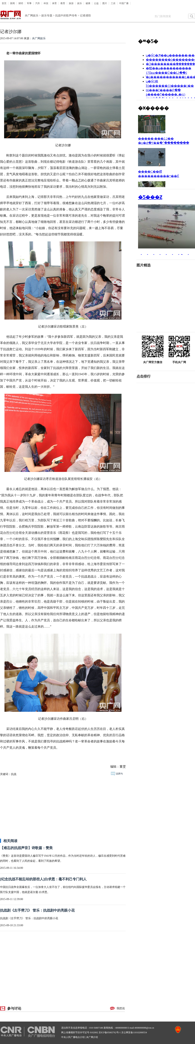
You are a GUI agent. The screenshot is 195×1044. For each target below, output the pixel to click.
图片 (104, 3)
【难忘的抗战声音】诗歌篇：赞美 (26, 848)
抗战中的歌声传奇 (66, 15)
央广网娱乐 (31, 15)
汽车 (37, 3)
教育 (62, 3)
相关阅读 (10, 841)
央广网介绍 (92, 1037)
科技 (46, 3)
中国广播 (124, 3)
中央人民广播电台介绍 (73, 1037)
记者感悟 (85, 15)
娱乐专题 (46, 15)
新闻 (12, 3)
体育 (54, 3)
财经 (21, 3)
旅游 (71, 3)
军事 (29, 3)
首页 (4, 3)
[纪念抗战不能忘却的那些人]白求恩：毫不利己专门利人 (43, 879)
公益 (96, 3)
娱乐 (79, 3)
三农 (113, 3)
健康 (88, 3)
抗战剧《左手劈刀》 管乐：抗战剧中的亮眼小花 (37, 910)
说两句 (117, 773)
